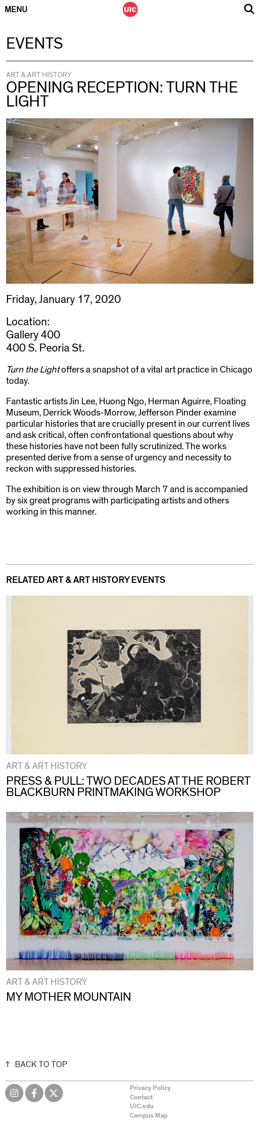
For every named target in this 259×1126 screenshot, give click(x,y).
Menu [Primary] (16, 10)
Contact (141, 1097)
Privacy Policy (150, 1088)
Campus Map (149, 1115)
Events (34, 44)
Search (249, 9)
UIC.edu (142, 1106)
